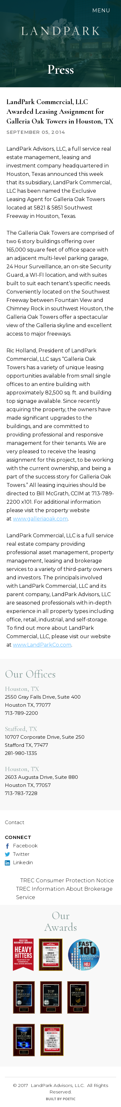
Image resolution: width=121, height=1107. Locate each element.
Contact (14, 822)
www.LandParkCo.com (42, 645)
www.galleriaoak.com (40, 519)
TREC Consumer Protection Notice (67, 880)
